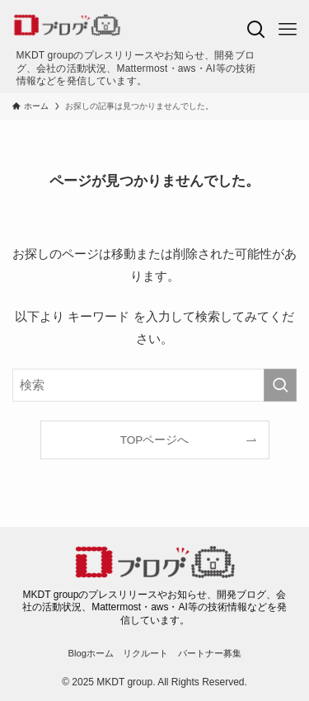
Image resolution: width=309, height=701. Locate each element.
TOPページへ (155, 440)
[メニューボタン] (287, 29)
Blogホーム (91, 653)
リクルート (145, 653)
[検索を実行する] (280, 385)
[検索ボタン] (256, 29)
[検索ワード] (154, 385)
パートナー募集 (209, 653)
